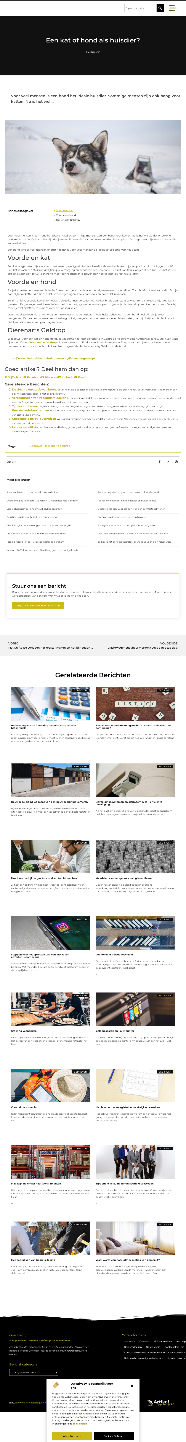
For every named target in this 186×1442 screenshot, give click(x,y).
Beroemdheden (133, 1347)
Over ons (145, 1341)
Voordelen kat (64, 210)
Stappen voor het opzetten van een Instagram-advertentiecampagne (40, 956)
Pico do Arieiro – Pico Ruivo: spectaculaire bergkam (35, 541)
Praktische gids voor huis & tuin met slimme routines (36, 533)
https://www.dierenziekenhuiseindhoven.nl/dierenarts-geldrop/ (51, 358)
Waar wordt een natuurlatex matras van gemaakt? (128, 1260)
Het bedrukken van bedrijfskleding (33, 1260)
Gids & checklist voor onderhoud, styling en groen (34, 508)
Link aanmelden (163, 1341)
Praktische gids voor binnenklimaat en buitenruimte (127, 500)
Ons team (129, 1341)
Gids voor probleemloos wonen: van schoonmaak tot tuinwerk (133, 533)
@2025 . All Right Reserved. (39, 1403)
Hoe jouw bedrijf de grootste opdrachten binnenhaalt (45, 878)
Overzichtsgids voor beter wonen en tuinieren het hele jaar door (42, 500)
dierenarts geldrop (57, 445)
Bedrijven (93, 52)
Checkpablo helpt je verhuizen (34, 418)
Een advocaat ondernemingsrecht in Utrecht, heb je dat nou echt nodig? (134, 727)
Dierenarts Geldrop (68, 219)
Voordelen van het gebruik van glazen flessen (124, 878)
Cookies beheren (113, 1436)
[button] (132, 1386)
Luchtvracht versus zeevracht (114, 954)
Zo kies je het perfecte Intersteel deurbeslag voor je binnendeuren (134, 541)
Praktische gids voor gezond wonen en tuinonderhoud (128, 492)
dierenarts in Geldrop (42, 342)
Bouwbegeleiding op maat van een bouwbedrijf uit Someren (49, 802)
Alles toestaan (72, 1436)
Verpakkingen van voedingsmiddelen (39, 398)
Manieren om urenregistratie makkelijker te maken (128, 1107)
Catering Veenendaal (24, 1031)
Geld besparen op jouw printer (115, 1031)
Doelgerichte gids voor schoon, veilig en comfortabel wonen (131, 508)
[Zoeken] (160, 8)
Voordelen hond (66, 215)
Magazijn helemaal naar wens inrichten (36, 1183)
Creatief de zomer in (24, 1107)
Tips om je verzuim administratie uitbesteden (125, 1183)
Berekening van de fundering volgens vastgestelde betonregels (43, 727)
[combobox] (140, 8)
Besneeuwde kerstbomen (30, 410)
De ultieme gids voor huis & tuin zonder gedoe (32, 517)
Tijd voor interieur (25, 406)
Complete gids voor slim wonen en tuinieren (122, 517)
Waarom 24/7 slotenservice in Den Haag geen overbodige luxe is (42, 550)
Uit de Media (153, 1347)
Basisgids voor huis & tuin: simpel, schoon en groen (126, 525)
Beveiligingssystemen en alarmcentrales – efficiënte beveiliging (129, 803)
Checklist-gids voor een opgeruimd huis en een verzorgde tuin (41, 525)
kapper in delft (22, 427)
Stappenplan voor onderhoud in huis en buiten (33, 492)
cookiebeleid (80, 1423)
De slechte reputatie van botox (34, 389)
